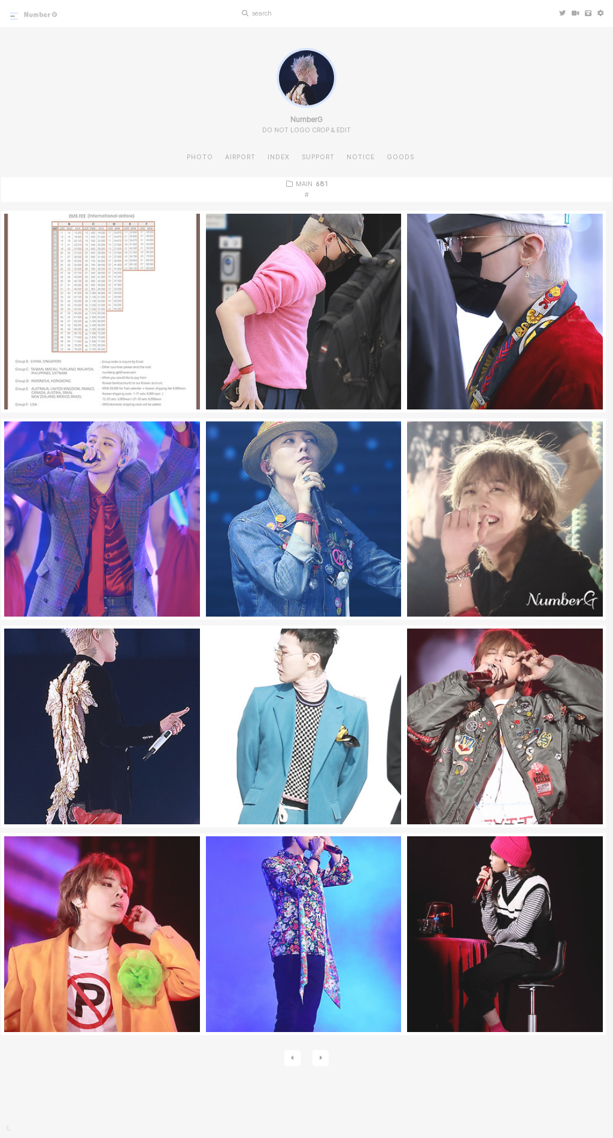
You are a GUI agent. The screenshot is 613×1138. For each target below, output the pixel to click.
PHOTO (200, 157)
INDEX (279, 157)
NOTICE (361, 157)
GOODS (400, 157)
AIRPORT (240, 157)
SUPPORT (318, 157)
